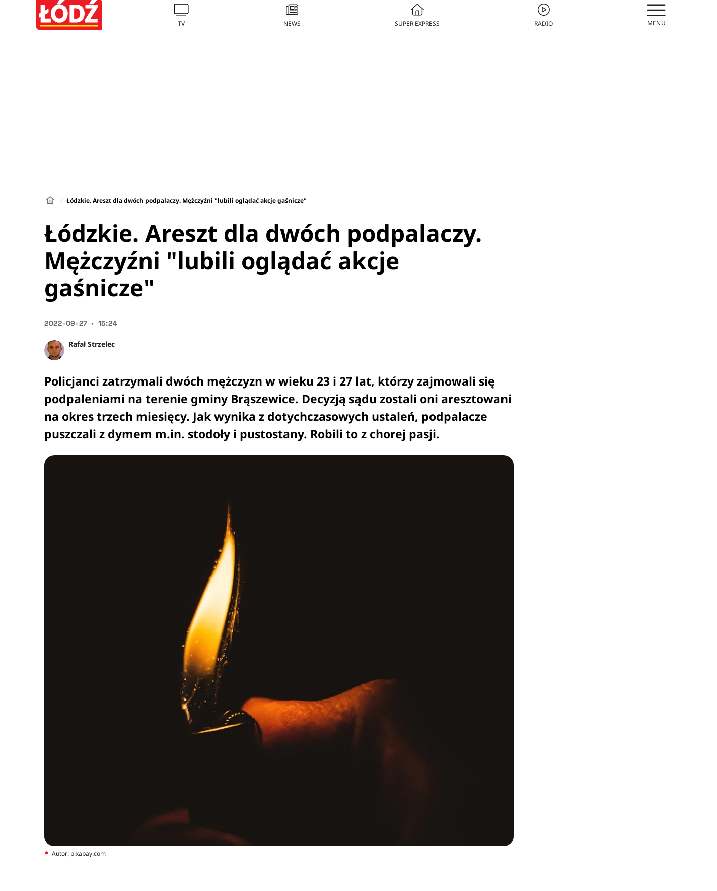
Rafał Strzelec (91, 344)
